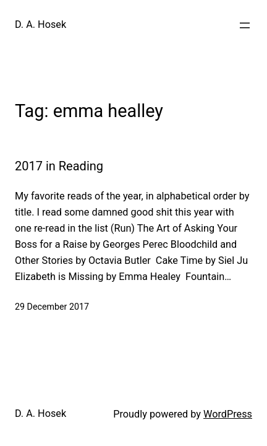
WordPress (227, 414)
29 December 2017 (52, 307)
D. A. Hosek (40, 24)
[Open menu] (244, 25)
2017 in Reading (59, 166)
